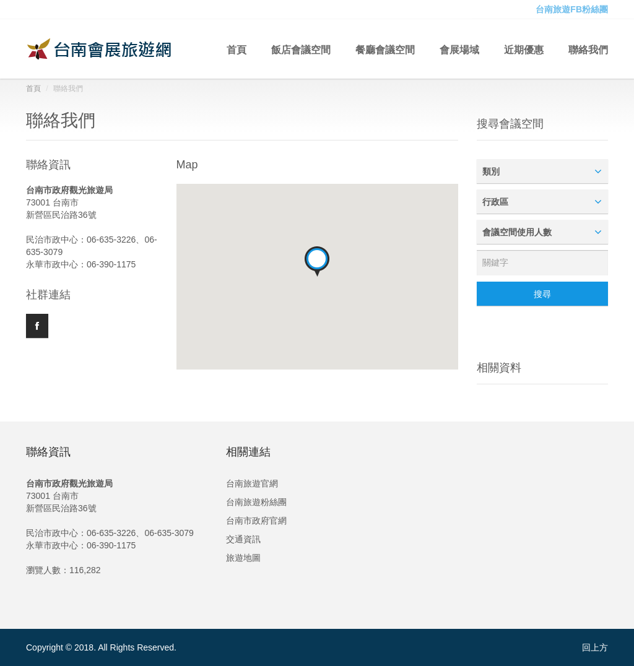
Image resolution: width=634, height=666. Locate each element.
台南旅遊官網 (252, 483)
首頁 (236, 49)
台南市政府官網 (256, 520)
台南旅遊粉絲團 (256, 502)
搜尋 (542, 294)
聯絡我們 (588, 49)
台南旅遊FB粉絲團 (572, 9)
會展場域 (459, 49)
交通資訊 (243, 539)
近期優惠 (524, 49)
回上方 (595, 647)
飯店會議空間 (301, 49)
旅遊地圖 (243, 558)
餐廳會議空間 (385, 49)
